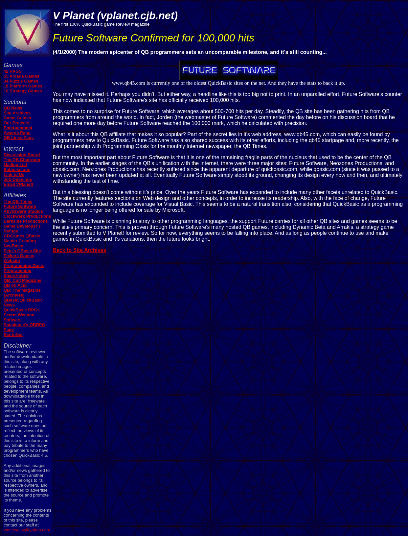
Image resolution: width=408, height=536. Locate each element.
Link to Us (14, 174)
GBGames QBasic (22, 235)
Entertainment (18, 127)
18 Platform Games (23, 86)
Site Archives (17, 112)
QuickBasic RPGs (22, 309)
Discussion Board (22, 154)
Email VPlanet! (18, 184)
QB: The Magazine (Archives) (22, 293)
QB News (13, 108)
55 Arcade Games (21, 76)
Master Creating (20, 240)
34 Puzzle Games (21, 81)
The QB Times (18, 201)
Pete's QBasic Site (22, 250)
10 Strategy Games (23, 90)
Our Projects (16, 122)
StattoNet (13, 334)
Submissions (17, 169)
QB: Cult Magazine (22, 280)
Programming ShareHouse (18, 273)
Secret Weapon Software (19, 317)
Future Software (20, 206)
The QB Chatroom (22, 159)
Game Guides (17, 117)
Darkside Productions (26, 221)
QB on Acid (15, 285)
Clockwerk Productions (27, 216)
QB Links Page (19, 137)
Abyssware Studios (23, 211)
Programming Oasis (24, 265)
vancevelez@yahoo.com (27, 529)
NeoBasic (13, 245)
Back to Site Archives (79, 250)
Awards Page (17, 132)
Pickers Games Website (19, 258)
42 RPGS (13, 71)
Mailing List (15, 164)
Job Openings (18, 179)
